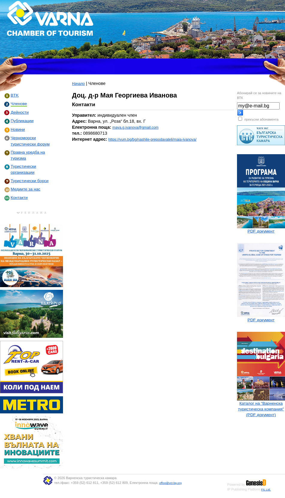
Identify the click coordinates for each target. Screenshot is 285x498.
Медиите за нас (25, 189)
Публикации (22, 120)
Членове (19, 103)
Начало (78, 84)
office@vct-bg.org (170, 482)
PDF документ (261, 231)
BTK (15, 95)
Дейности (20, 112)
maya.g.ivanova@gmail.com (135, 127)
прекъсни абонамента (261, 119)
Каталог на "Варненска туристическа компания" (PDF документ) (261, 409)
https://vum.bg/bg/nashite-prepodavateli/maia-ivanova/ (152, 139)
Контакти (19, 197)
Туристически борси (30, 180)
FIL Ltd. (266, 489)
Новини (18, 129)
